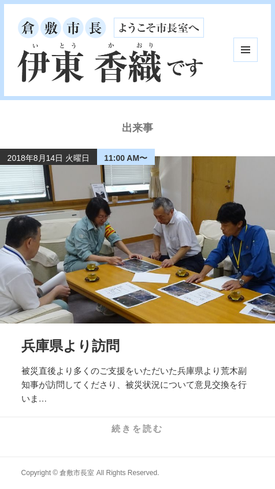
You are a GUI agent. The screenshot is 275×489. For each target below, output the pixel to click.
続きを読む (137, 428)
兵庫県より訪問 (70, 346)
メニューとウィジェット (245, 50)
